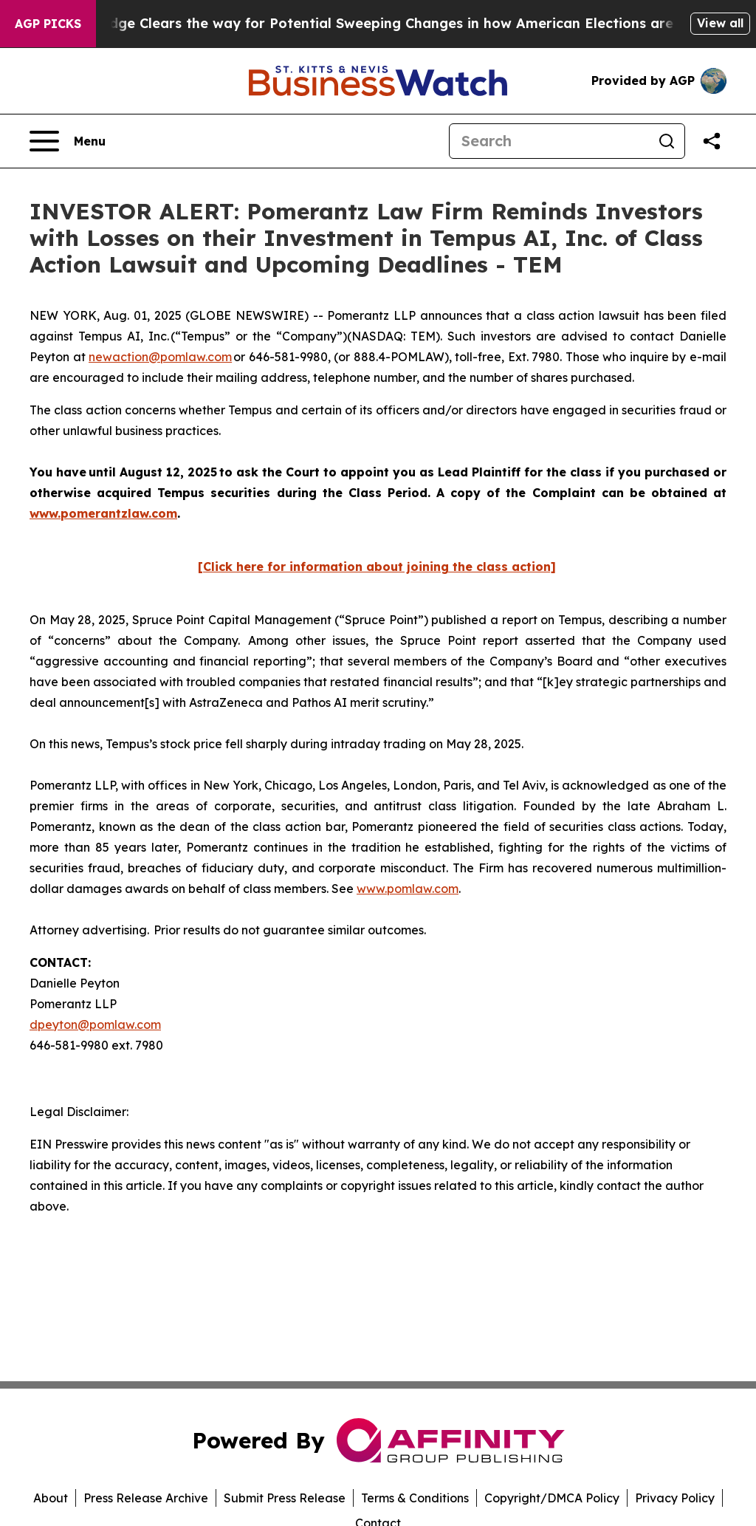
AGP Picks (48, 23)
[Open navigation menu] (68, 141)
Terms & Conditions (415, 1498)
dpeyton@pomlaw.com (95, 1024)
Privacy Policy (675, 1498)
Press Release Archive (145, 1498)
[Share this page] (711, 141)
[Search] (549, 141)
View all (720, 23)
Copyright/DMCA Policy (551, 1498)
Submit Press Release (285, 1498)
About (50, 1498)
